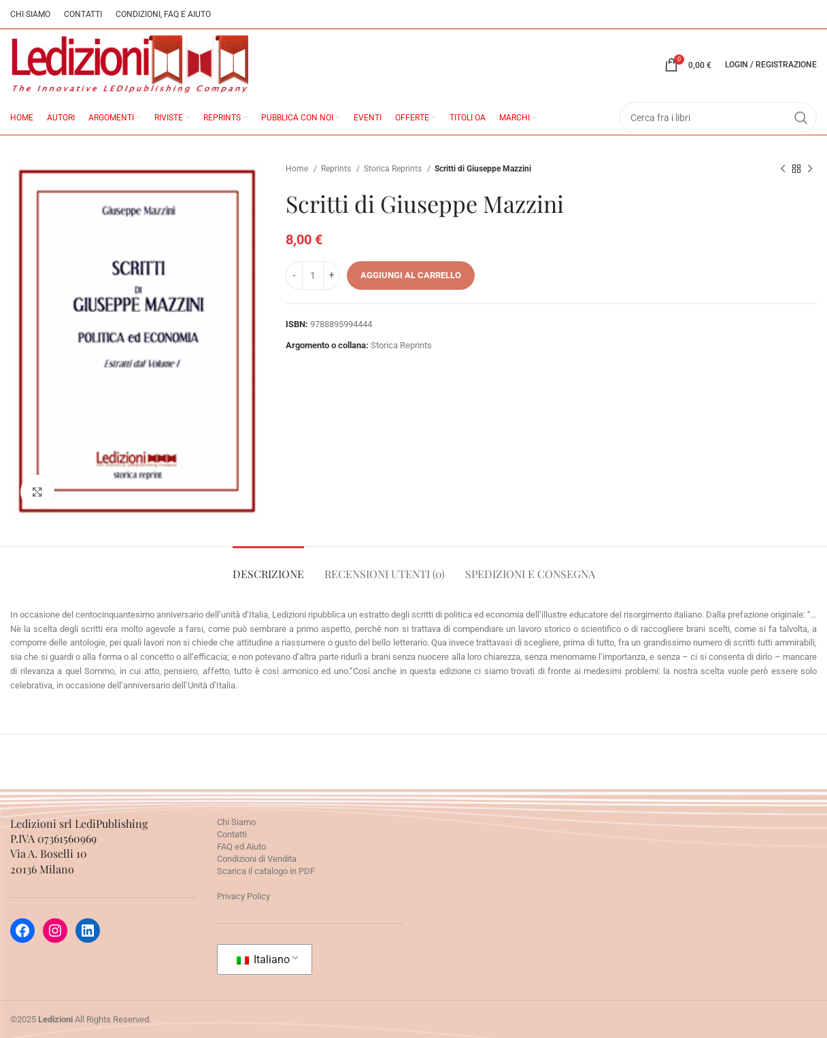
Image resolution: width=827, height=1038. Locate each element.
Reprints (337, 168)
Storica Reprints (394, 168)
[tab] (268, 567)
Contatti (232, 834)
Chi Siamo (236, 822)
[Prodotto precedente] (783, 169)
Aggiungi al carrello (410, 275)
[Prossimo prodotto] (810, 169)
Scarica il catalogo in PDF (266, 871)
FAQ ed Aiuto (241, 846)
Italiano (263, 959)
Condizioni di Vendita (257, 859)
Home (298, 168)
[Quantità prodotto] (313, 275)
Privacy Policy (243, 896)
